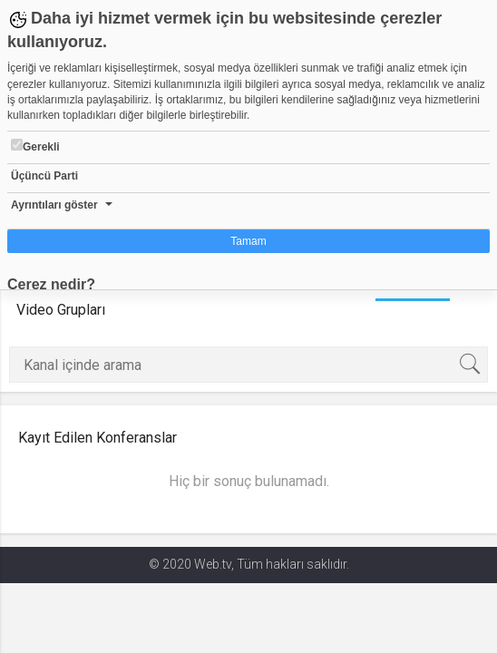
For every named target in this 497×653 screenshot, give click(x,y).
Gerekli (35, 146)
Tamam (248, 241)
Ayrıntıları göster (54, 205)
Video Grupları (60, 309)
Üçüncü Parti (44, 176)
